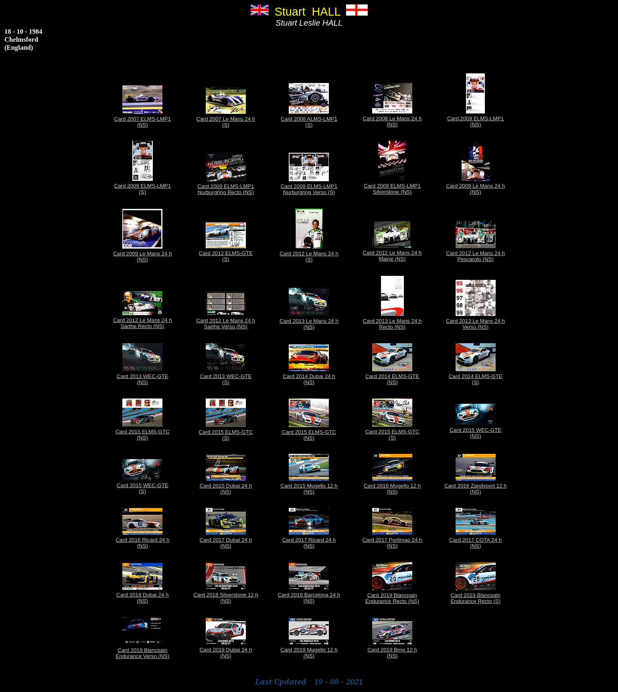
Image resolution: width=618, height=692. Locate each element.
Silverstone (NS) (392, 192)
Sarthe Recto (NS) (142, 326)
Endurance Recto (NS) (392, 601)
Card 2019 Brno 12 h (392, 650)
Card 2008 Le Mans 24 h (392, 118)
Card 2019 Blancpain (392, 595)
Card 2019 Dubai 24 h (226, 650)
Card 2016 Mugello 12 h (392, 486)
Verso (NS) (475, 327)
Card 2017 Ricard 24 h (309, 540)
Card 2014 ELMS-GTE (392, 376)
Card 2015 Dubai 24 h (226, 486)
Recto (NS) (392, 327)
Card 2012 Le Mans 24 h (309, 254)
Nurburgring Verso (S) (309, 192)
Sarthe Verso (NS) (225, 327)
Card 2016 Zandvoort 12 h (475, 486)
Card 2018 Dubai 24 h (142, 595)
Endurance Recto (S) (475, 601)
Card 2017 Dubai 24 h (226, 540)
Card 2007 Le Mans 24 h (226, 119)
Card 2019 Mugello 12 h (308, 650)
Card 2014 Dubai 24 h (309, 376)
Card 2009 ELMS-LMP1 (475, 118)
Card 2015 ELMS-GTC (142, 432)
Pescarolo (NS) (476, 259)
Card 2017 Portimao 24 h (392, 540)
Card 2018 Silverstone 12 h (225, 595)
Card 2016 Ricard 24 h (142, 540)
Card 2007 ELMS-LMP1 (142, 119)
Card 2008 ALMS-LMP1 (309, 119)
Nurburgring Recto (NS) (226, 192)
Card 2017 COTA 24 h (475, 540)
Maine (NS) (392, 259)
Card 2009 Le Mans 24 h (475, 186)
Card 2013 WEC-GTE (142, 376)
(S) (225, 125)
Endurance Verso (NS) (142, 656)
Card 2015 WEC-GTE (475, 430)
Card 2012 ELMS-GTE (226, 253)
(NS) (142, 125)
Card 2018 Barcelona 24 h (309, 595)
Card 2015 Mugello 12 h (308, 486)
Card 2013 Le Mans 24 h (309, 321)
